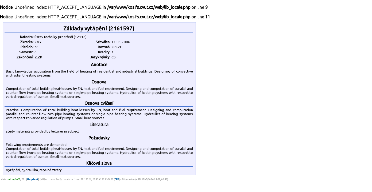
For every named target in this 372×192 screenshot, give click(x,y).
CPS (117, 179)
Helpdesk (32, 179)
